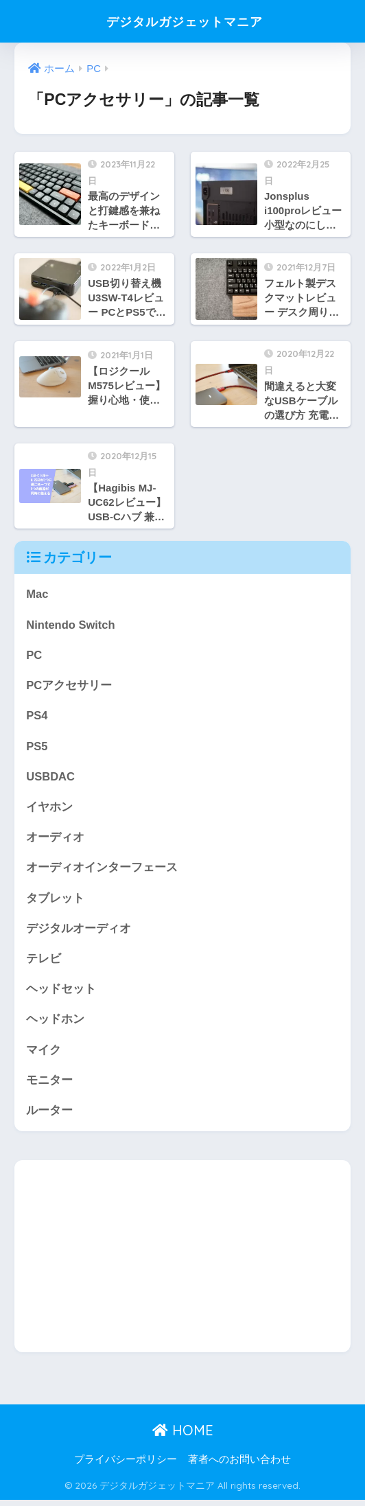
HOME (182, 1436)
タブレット (55, 900)
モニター (49, 1085)
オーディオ (55, 839)
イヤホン (49, 808)
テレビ (43, 962)
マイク (43, 1054)
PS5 (37, 747)
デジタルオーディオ (78, 931)
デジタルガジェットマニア (184, 21)
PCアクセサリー (69, 686)
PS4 (37, 716)
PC (34, 655)
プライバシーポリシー (125, 1465)
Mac (37, 594)
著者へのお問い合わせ (239, 1465)
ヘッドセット (61, 993)
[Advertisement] (182, 1262)
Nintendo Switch (71, 625)
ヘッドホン (55, 1023)
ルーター (49, 1115)
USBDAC (50, 778)
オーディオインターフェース (102, 870)
